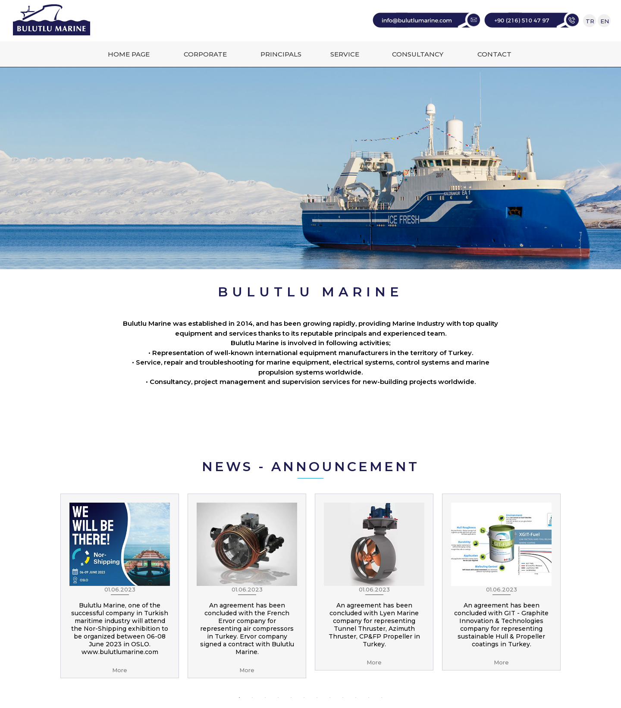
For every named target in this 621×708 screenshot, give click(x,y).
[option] (119, 586)
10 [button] (355, 697)
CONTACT (494, 54)
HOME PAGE (129, 54)
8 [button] (330, 697)
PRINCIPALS (280, 54)
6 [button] (304, 697)
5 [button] (291, 697)
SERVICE (344, 54)
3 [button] (265, 697)
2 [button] (252, 697)
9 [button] (343, 697)
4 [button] (278, 697)
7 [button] (317, 697)
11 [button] (368, 697)
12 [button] (381, 697)
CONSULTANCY (417, 54)
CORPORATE (205, 54)
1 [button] (239, 697)
